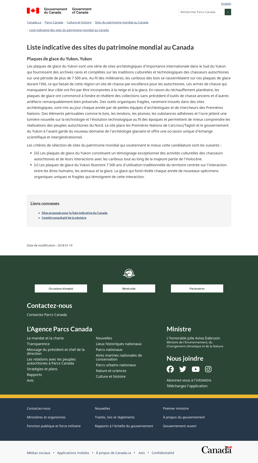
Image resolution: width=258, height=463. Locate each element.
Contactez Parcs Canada (47, 314)
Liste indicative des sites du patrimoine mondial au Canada (69, 30)
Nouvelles (104, 338)
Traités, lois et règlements (115, 417)
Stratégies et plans (42, 368)
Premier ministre (176, 408)
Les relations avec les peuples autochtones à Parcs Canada (51, 361)
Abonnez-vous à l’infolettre (189, 380)
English (226, 4)
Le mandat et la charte (45, 338)
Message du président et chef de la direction (56, 351)
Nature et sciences (111, 370)
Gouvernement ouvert (180, 426)
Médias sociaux (38, 453)
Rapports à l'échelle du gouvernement (124, 426)
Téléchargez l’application (187, 385)
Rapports (34, 374)
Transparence (38, 343)
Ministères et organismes (46, 417)
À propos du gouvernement (184, 417)
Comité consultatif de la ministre (64, 218)
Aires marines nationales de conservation (119, 357)
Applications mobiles (73, 453)
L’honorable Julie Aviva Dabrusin (195, 342)
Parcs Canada (54, 22)
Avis (30, 380)
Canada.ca (34, 22)
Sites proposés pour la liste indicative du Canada (75, 213)
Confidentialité (163, 453)
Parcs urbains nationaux (116, 365)
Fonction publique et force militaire (54, 426)
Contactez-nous (39, 408)
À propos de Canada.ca (113, 453)
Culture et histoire (79, 22)
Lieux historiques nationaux (119, 343)
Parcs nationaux (109, 349)
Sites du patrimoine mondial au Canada (121, 22)
